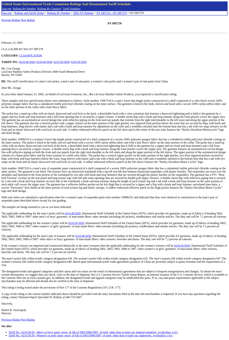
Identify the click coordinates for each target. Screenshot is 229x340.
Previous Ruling (10, 20)
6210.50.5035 (79, 62)
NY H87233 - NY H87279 (111, 12)
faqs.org (6, 8)
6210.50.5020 (61, 62)
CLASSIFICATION (30, 55)
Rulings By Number (24, 8)
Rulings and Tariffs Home (29, 12)
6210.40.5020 (27, 62)
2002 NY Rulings (83, 12)
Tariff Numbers (72, 8)
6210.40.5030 (44, 62)
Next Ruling (28, 20)
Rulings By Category (49, 8)
